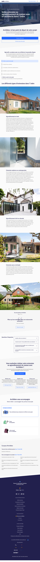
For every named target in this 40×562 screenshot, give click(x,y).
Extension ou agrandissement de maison (13, 9)
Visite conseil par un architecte (20, 507)
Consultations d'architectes (20, 503)
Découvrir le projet (20, 327)
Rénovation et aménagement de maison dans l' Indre (10, 462)
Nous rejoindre (20, 531)
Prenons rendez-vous (20, 38)
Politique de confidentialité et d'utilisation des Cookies (20, 537)
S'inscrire (20, 519)
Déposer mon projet (20, 509)
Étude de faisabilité (20, 505)
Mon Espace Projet (8, 386)
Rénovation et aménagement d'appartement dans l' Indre (29, 462)
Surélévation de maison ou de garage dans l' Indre (10, 465)
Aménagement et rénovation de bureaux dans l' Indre (10, 471)
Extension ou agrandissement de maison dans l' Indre (28, 459)
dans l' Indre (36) (18, 450)
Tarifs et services (20, 501)
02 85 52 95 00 (33, 1)
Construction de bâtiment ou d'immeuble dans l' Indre (10, 467)
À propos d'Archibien (20, 527)
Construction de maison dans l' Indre (8, 458)
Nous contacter (20, 529)
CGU (20, 535)
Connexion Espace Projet (20, 511)
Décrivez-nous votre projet (20, 41)
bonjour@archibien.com (32, 388)
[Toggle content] (36, 338)
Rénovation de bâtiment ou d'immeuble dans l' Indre (29, 467)
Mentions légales (20, 533)
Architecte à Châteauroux (6, 453)
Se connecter (20, 521)
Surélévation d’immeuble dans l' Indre (26, 465)
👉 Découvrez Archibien (20, 517)
